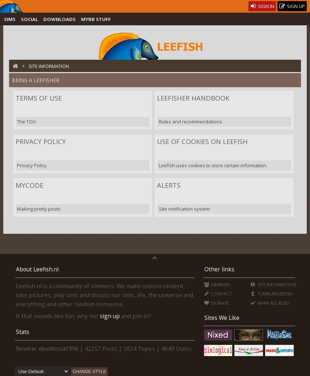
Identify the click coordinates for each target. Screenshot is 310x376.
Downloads (59, 19)
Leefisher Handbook (193, 98)
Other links (219, 269)
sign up (110, 316)
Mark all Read (269, 303)
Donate (216, 303)
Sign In (262, 6)
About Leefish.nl (37, 269)
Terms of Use (39, 98)
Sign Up (292, 6)
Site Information (273, 285)
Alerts (169, 185)
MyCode (29, 185)
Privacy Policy (41, 141)
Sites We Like (221, 318)
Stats (22, 332)
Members (217, 285)
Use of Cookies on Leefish (202, 141)
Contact (218, 294)
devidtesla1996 (58, 348)
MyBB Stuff (96, 19)
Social (29, 19)
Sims (10, 19)
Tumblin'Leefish (271, 294)
